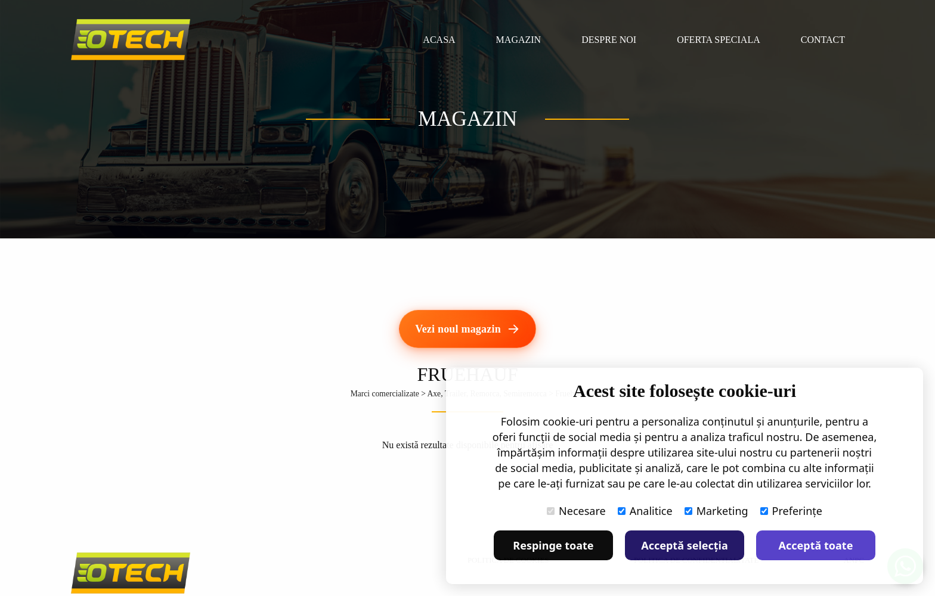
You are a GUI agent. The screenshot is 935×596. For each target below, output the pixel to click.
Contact (823, 40)
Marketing (716, 511)
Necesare (576, 511)
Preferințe (791, 511)
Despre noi (608, 40)
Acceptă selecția (684, 545)
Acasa (439, 40)
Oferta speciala (718, 40)
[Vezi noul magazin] (467, 329)
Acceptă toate (816, 545)
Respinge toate (553, 545)
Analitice (645, 511)
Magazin (518, 40)
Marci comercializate (385, 393)
